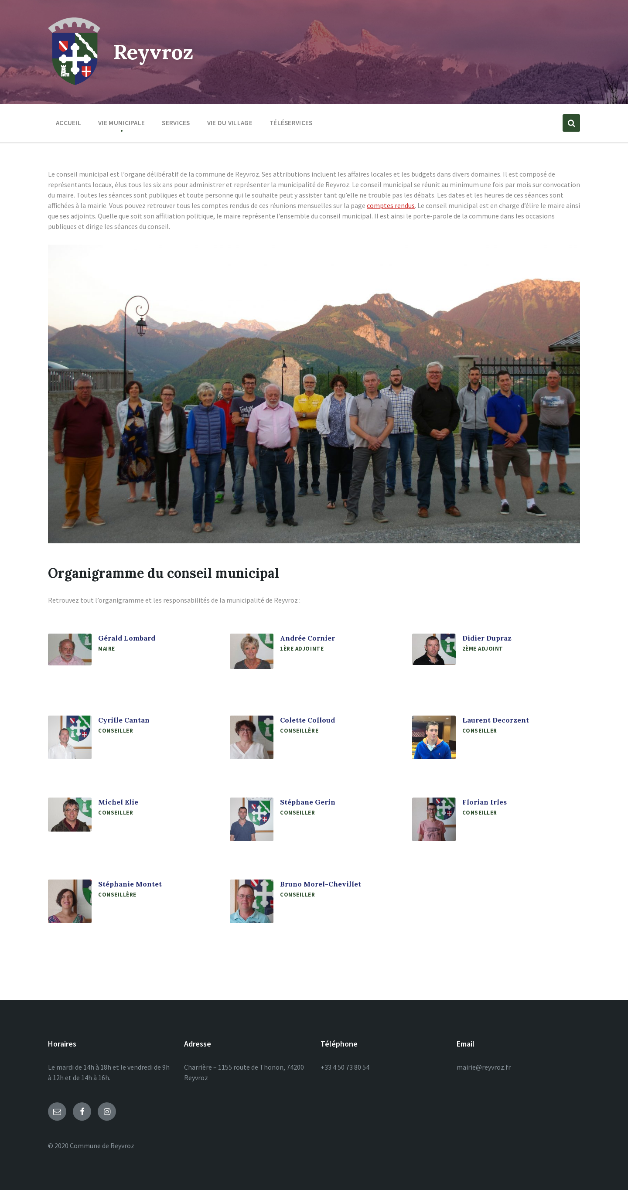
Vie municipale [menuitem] (121, 123)
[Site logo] (74, 82)
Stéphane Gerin (307, 802)
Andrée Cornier (307, 638)
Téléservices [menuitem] (291, 123)
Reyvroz (154, 51)
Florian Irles (484, 802)
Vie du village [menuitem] (230, 123)
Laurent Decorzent (495, 720)
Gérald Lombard (126, 638)
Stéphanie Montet (130, 884)
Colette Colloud (307, 720)
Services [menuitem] (176, 123)
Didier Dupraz (487, 638)
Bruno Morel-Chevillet (320, 884)
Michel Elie (118, 802)
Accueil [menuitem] (68, 123)
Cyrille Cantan (124, 720)
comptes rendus (391, 205)
